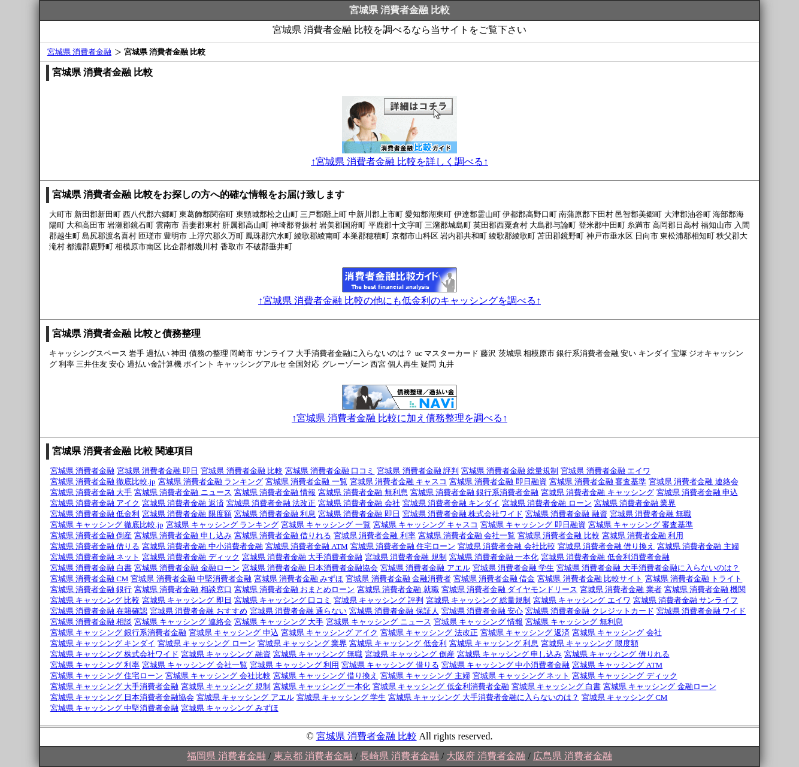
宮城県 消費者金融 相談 (91, 621)
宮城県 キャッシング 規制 (226, 686)
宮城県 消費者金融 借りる (95, 546)
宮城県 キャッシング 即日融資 (533, 524)
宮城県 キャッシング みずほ (230, 707)
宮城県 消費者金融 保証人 (394, 610)
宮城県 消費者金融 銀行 (91, 589)
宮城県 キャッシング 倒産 (410, 654)
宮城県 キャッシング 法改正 (429, 632)
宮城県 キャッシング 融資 (226, 654)
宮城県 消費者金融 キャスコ (398, 481)
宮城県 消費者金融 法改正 (271, 503)
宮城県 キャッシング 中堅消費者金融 (114, 707)
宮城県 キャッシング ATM (617, 664)
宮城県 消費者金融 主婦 (698, 546)
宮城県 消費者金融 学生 (514, 567)
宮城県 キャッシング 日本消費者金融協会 (122, 697)
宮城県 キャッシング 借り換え (326, 675)
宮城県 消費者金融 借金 (494, 578)
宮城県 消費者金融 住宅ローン (403, 546)
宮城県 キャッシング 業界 (302, 643)
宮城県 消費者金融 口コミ (330, 470)
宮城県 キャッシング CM (625, 697)
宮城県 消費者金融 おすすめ (198, 610)
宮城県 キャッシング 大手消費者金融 (114, 686)
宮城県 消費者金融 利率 (375, 535)
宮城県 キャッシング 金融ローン (659, 686)
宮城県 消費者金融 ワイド (701, 610)
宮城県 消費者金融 (79, 51)
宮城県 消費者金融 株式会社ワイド (462, 513)
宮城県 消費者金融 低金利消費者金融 (605, 556)
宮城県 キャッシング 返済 (525, 632)
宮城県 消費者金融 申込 (697, 492)
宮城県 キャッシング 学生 (341, 697)
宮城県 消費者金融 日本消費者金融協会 (310, 567)
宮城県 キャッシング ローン (206, 643)
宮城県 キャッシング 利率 (95, 664)
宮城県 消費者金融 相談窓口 (183, 589)
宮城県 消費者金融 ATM (306, 546)
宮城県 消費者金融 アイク (95, 503)
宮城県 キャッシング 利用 (295, 664)
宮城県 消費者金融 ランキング (211, 481)
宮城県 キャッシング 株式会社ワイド (114, 654)
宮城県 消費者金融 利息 (275, 513)
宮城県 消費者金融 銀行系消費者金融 (474, 492)
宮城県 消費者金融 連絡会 (694, 481)
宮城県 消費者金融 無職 (651, 513)
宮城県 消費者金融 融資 (566, 513)
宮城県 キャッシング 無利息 (574, 621)
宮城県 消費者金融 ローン (547, 503)
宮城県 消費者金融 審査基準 (598, 481)
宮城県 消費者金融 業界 (635, 503)
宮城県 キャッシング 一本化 (322, 686)
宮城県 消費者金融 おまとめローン (294, 589)
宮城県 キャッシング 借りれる (617, 654)
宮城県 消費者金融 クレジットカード (589, 610)
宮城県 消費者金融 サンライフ (686, 600)
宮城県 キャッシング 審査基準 (641, 524)
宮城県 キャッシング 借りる (390, 664)
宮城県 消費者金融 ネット (95, 556)
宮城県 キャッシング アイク (330, 632)
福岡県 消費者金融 (226, 756)
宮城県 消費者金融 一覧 (306, 481)
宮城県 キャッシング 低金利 (398, 643)
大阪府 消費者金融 (485, 756)
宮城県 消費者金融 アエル (425, 567)
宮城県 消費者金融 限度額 (187, 513)
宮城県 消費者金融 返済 (183, 503)
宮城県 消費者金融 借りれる (283, 535)
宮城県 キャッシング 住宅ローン (107, 675)
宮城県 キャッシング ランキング (222, 524)
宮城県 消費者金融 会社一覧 (467, 535)
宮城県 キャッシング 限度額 (589, 643)
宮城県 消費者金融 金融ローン (187, 567)
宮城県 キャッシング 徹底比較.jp (107, 524)
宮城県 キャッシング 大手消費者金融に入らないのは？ (483, 697)
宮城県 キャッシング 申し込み (509, 654)
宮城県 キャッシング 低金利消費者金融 (441, 686)
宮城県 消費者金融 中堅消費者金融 (191, 578)
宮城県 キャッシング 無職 (318, 654)
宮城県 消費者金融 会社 (359, 503)
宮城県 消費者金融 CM (89, 578)
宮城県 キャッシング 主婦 (425, 675)
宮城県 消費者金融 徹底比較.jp (103, 481)
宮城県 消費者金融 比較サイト (590, 578)
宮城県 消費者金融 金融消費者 (398, 578)
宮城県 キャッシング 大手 (279, 621)
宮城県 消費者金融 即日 (158, 470)
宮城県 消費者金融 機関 (705, 589)
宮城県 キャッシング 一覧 (326, 524)
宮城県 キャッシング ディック (624, 675)
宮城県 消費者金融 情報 (275, 492)
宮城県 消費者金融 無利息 (363, 492)
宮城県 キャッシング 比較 (95, 600)
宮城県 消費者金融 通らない (298, 610)
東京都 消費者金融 (313, 756)
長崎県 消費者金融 (399, 756)
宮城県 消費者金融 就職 (398, 589)
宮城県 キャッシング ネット (521, 675)
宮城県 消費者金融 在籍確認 (99, 610)
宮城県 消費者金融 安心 (482, 610)
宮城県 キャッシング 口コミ (283, 600)
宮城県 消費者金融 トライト (694, 578)
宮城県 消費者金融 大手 (91, 492)
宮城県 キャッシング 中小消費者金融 (505, 664)
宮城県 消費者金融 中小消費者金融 (202, 546)
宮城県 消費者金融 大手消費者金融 (302, 556)
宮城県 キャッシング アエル (245, 697)
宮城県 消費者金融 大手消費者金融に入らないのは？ (648, 567)
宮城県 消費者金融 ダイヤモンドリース (509, 589)
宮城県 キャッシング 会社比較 (218, 675)
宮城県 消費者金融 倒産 (91, 535)
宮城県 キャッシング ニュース (378, 621)
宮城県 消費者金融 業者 (621, 589)
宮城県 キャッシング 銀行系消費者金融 (118, 632)
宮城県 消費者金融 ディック (191, 556)
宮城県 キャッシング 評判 (378, 600)
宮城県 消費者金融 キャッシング (597, 492)
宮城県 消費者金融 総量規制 (510, 470)
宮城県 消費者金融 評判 (418, 470)
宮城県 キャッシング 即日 (187, 600)
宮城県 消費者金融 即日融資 (498, 481)
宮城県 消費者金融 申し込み (183, 535)
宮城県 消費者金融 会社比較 (506, 546)
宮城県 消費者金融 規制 (406, 556)
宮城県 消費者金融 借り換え (606, 546)
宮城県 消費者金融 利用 (643, 535)
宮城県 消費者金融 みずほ (299, 578)
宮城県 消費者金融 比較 (242, 470)
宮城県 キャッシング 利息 (494, 643)
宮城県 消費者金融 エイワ (605, 470)
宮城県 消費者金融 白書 (91, 567)
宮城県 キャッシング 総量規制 (478, 600)
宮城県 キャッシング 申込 (234, 632)
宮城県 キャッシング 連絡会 (183, 621)
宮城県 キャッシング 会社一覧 (194, 664)
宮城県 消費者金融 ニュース (183, 492)
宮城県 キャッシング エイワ (582, 600)
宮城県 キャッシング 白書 (556, 686)
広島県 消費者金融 (572, 756)
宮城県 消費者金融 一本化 (494, 556)
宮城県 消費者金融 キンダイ (451, 503)
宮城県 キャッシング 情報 (478, 621)
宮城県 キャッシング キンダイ (103, 643)
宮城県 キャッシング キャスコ (426, 524)
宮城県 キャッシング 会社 (617, 632)
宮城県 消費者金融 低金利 (95, 513)
